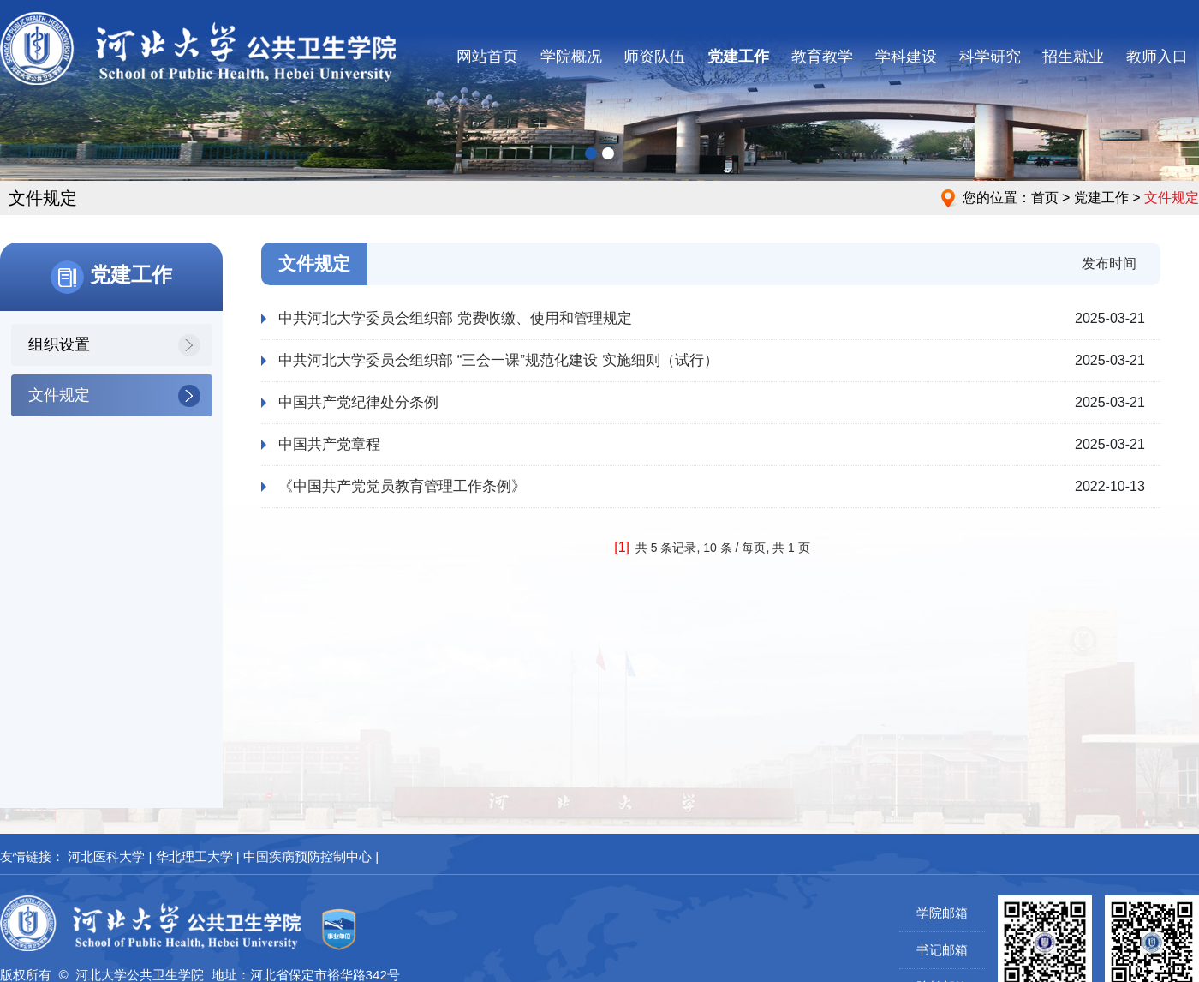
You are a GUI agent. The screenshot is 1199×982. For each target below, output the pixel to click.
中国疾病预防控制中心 (307, 856)
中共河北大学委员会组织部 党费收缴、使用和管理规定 (455, 318)
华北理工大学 (194, 856)
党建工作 (738, 56)
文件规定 (59, 395)
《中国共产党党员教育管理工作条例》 (402, 486)
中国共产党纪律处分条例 (358, 402)
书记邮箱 (942, 950)
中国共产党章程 (329, 444)
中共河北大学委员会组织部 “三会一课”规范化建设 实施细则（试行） (498, 360)
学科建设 (906, 56)
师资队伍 (654, 56)
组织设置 (59, 344)
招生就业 (1073, 56)
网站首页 (487, 56)
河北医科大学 (106, 856)
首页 (1045, 197)
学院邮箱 (942, 913)
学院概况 (571, 56)
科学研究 (990, 56)
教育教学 (822, 56)
